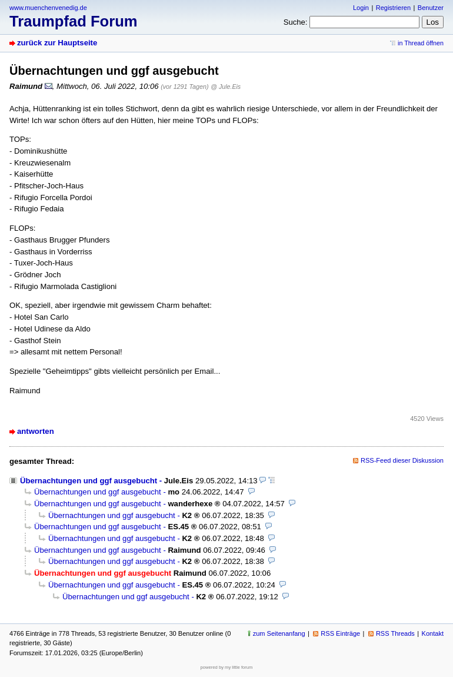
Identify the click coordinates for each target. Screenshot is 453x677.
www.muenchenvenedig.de (48, 7)
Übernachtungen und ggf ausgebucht (88, 480)
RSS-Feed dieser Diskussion (402, 460)
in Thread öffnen (421, 43)
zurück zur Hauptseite (57, 42)
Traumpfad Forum (73, 21)
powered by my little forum (227, 667)
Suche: (296, 22)
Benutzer (431, 7)
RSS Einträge (340, 633)
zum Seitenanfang (279, 633)
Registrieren (393, 7)
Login (361, 7)
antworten (35, 431)
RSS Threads (395, 633)
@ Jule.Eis (226, 86)
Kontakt (433, 633)
